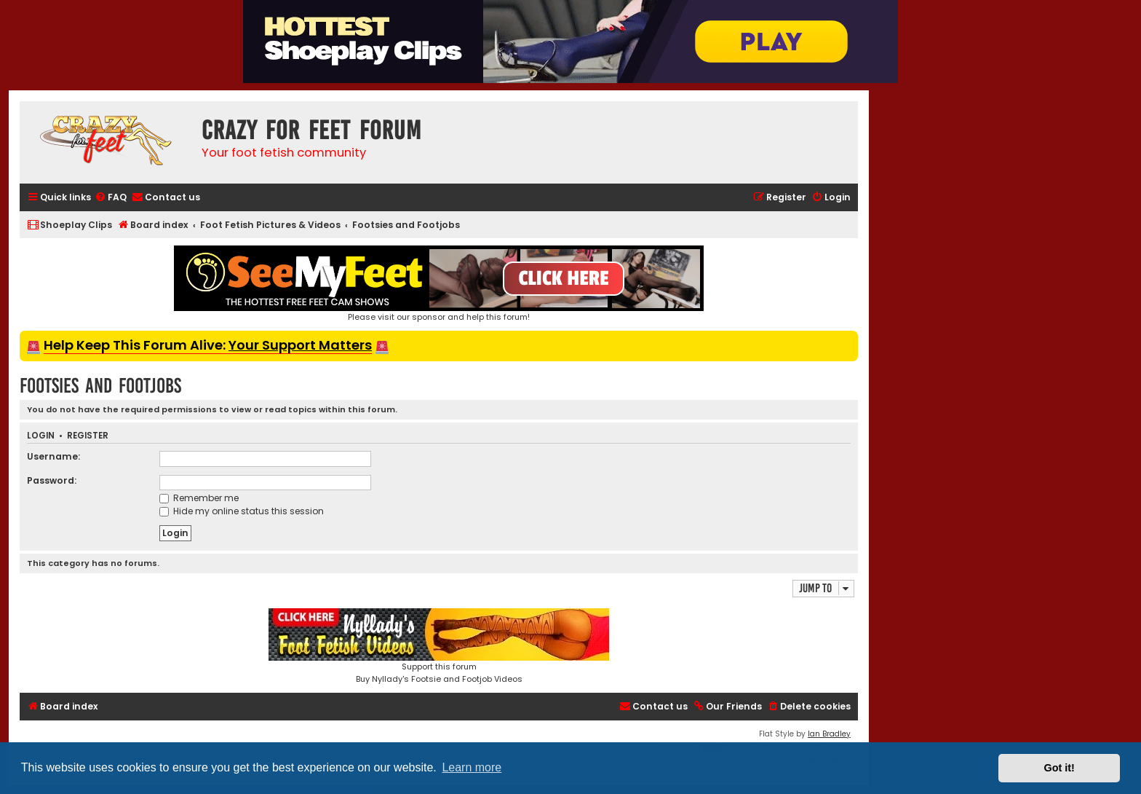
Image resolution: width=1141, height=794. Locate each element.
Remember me (199, 498)
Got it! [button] (1059, 768)
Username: (53, 456)
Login (41, 436)
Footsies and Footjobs (100, 385)
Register (87, 436)
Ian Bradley (829, 733)
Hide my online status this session (241, 511)
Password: (51, 480)
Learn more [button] (471, 767)
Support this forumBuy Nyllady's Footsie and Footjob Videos (439, 646)
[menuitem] (111, 198)
